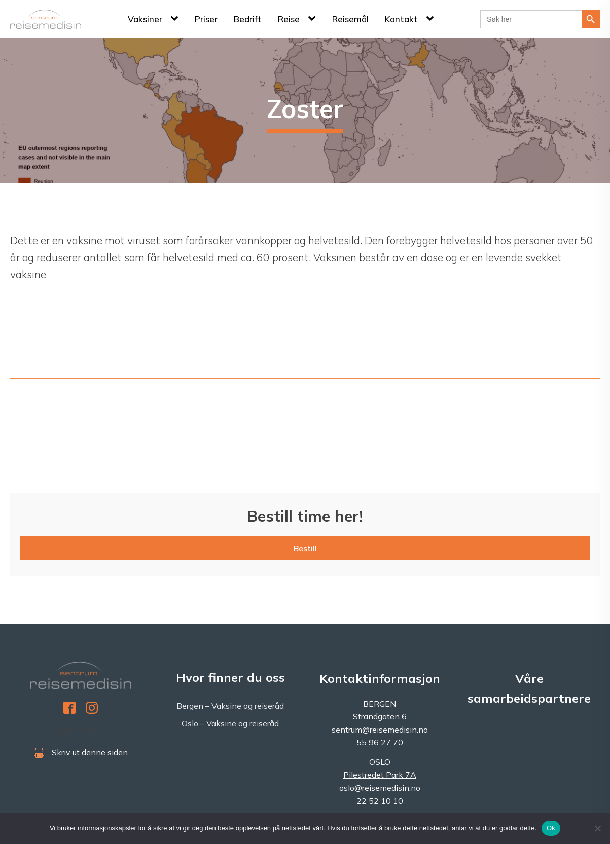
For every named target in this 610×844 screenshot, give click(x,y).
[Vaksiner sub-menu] (176, 18)
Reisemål (350, 19)
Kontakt (401, 19)
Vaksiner (145, 19)
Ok (551, 828)
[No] (597, 828)
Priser (206, 19)
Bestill (305, 548)
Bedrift (248, 19)
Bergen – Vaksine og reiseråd (230, 706)
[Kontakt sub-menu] (432, 18)
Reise (289, 19)
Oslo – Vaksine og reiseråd (230, 723)
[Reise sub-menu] (314, 18)
